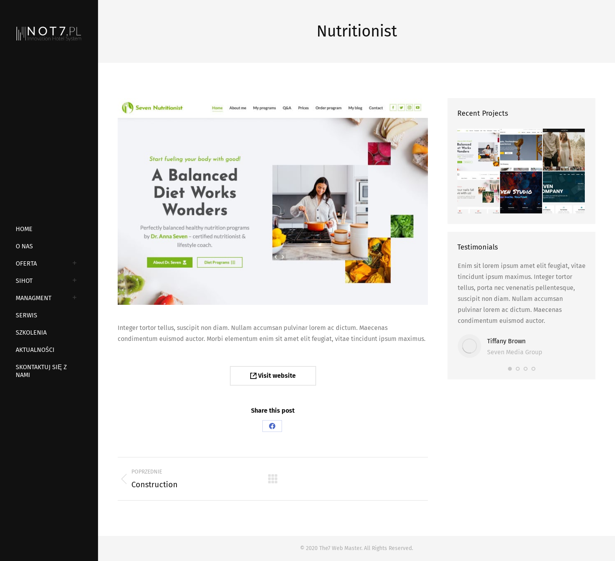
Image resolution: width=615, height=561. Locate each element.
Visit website (273, 375)
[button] (510, 369)
